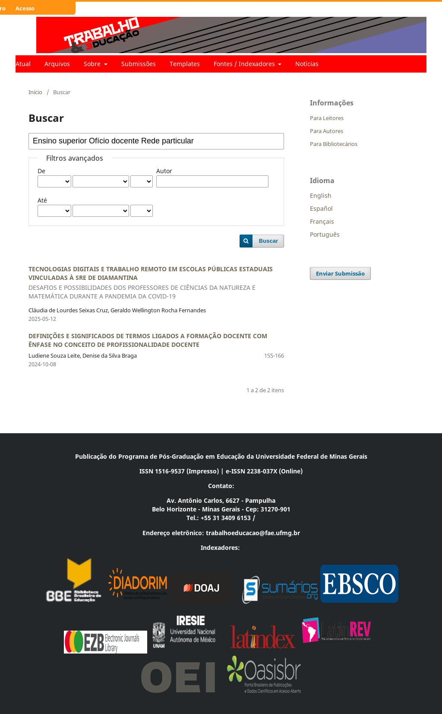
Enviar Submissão (340, 273)
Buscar (268, 241)
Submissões (138, 64)
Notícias (307, 64)
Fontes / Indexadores (245, 64)
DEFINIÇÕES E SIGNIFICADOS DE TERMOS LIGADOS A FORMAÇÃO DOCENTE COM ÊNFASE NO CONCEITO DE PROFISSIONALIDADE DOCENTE (147, 340)
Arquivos (57, 64)
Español (321, 208)
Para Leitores (327, 118)
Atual (23, 64)
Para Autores (326, 131)
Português (325, 234)
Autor (164, 171)
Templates (185, 64)
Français (322, 221)
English (321, 195)
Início (35, 92)
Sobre (93, 64)
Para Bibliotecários (333, 144)
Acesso (25, 8)
